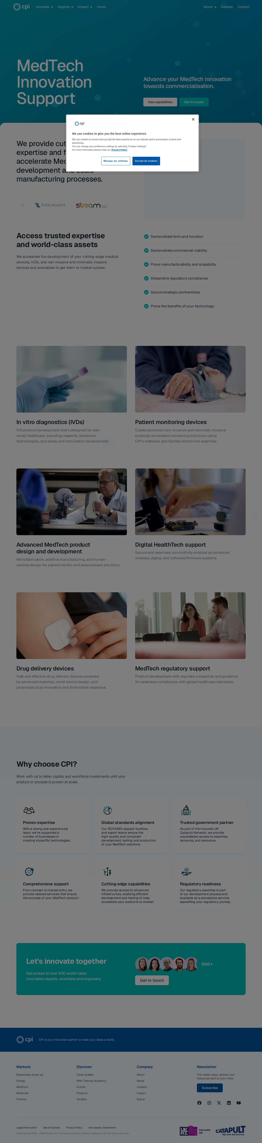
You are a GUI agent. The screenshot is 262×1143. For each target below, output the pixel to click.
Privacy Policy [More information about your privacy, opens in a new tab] (119, 150)
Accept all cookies (146, 161)
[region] (132, 143)
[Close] (193, 119)
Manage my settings (116, 161)
